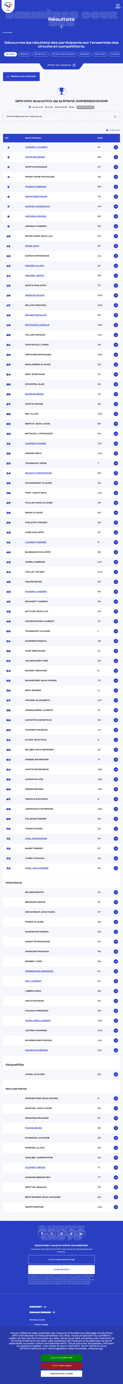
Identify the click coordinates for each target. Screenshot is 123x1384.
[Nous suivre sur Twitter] (52, 1234)
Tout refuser (61, 1366)
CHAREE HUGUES (35, 444)
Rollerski (84, 54)
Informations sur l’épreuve (61, 116)
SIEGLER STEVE (34, 295)
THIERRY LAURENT (36, 147)
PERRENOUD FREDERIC (39, 971)
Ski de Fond (40, 54)
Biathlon (24, 54)
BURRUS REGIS (34, 394)
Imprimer (113, 130)
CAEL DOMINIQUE (36, 839)
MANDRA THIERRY (36, 592)
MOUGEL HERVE (34, 276)
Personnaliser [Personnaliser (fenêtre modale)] (61, 1374)
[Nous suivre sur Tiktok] (71, 1234)
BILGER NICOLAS (35, 315)
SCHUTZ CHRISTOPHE (38, 473)
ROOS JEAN (32, 246)
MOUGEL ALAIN (34, 266)
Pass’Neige (41, 1325)
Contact (35, 1307)
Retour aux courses (21, 76)
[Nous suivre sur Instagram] (61, 1234)
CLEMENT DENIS (35, 1168)
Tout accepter (61, 1358)
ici (88, 1283)
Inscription (61, 1269)
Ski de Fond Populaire (63, 54)
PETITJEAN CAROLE (37, 325)
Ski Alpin (10, 54)
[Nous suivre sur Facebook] (42, 1234)
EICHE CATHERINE (36, 1050)
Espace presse (40, 1313)
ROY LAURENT (33, 981)
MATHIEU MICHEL (35, 216)
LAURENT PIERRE (35, 542)
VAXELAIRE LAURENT (38, 1021)
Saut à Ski (100, 54)
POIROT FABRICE (35, 187)
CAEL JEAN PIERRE (37, 868)
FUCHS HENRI (33, 1128)
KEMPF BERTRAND (36, 197)
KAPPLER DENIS (35, 157)
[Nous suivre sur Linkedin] (81, 1234)
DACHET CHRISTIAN (37, 207)
